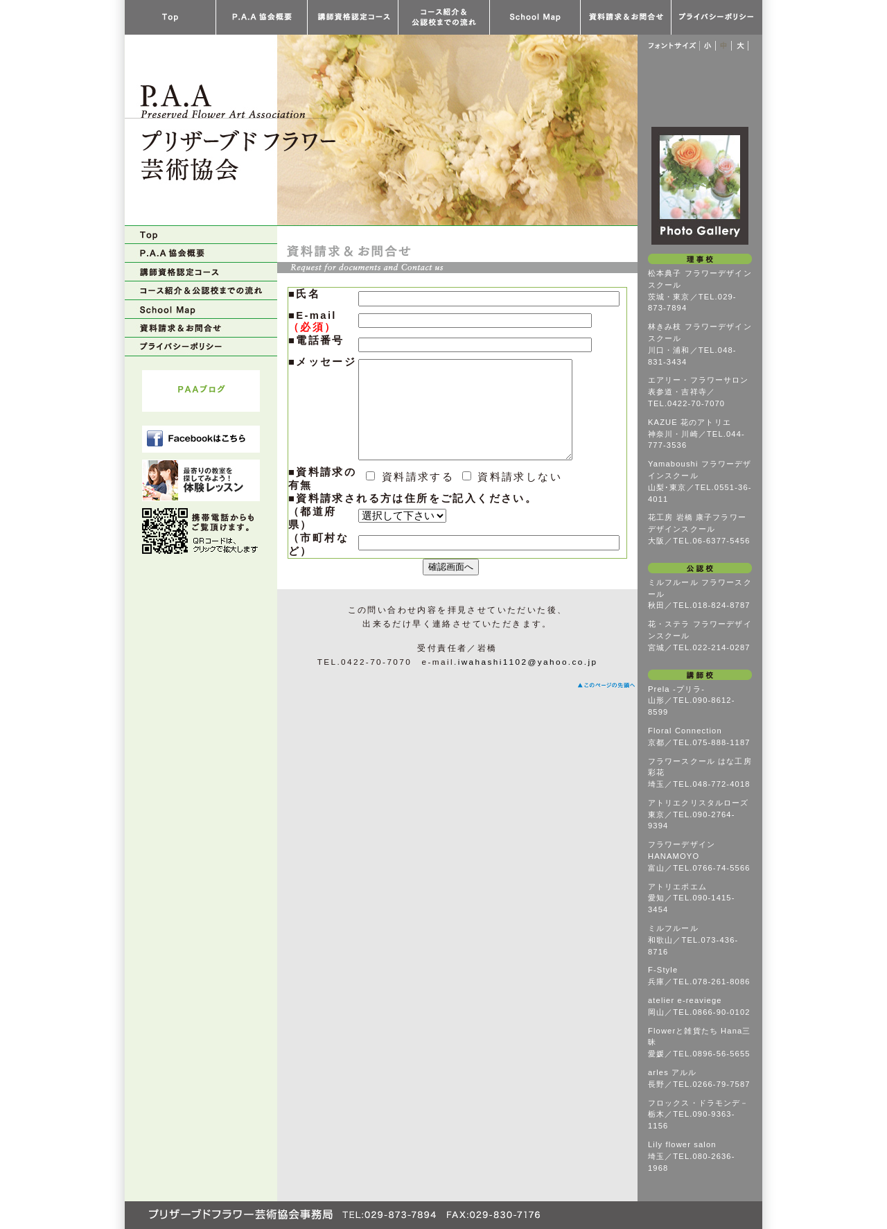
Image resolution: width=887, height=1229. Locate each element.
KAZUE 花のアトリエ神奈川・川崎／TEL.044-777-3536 (696, 434)
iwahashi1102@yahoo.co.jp (528, 682)
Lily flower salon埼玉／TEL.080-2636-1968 (691, 1156)
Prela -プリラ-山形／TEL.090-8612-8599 (691, 701)
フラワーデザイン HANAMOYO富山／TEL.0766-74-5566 (699, 856)
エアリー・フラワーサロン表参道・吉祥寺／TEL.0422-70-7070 (698, 392)
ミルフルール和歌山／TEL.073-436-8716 (693, 940)
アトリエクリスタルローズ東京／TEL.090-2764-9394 (698, 814)
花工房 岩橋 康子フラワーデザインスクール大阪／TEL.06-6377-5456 (699, 529)
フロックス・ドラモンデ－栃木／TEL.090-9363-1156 (698, 1115)
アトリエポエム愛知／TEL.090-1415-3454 (691, 898)
